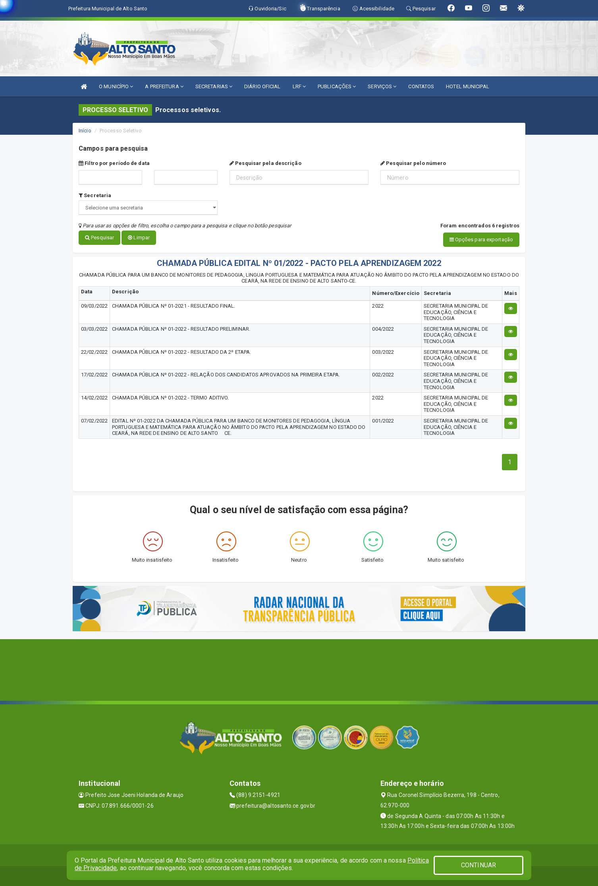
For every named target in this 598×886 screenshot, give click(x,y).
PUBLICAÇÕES (337, 86)
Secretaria (95, 195)
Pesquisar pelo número (413, 163)
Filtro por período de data (114, 163)
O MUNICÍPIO (116, 86)
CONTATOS (421, 86)
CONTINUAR (478, 865)
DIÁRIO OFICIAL (262, 86)
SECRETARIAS (213, 86)
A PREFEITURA (164, 86)
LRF (299, 86)
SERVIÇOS (382, 86)
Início (85, 131)
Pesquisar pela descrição (265, 163)
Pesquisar (99, 237)
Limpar (139, 237)
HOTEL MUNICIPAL (467, 86)
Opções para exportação (481, 239)
